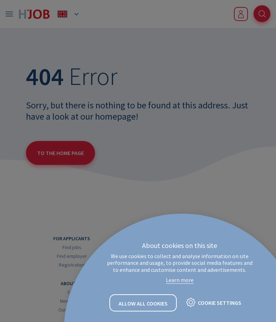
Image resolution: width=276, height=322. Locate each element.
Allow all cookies (143, 303)
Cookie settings (219, 302)
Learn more (180, 279)
